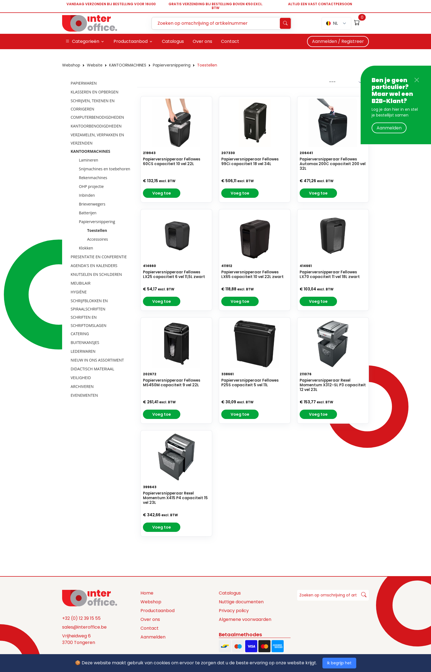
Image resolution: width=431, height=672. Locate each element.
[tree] (98, 239)
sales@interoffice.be (84, 627)
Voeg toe (161, 193)
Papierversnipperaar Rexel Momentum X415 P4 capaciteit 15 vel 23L (175, 498)
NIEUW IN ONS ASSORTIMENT (97, 360)
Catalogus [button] (173, 41)
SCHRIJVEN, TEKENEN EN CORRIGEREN (93, 105)
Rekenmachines (93, 177)
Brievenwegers (92, 204)
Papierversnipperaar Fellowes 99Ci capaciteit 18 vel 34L (250, 161)
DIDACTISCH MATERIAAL (92, 368)
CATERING (80, 333)
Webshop (71, 65)
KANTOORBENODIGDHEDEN (96, 126)
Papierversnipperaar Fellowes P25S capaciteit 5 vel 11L (250, 383)
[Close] (416, 80)
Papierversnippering (171, 65)
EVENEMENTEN (84, 395)
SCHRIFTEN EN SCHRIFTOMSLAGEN (88, 321)
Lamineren (88, 160)
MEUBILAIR (80, 283)
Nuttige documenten (241, 602)
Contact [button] (230, 41)
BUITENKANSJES (85, 342)
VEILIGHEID (81, 377)
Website (95, 65)
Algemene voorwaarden (245, 619)
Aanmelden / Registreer (338, 41)
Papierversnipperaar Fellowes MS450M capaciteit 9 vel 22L (171, 383)
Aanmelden (389, 128)
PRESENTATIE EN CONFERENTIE (99, 256)
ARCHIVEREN (82, 386)
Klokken (86, 248)
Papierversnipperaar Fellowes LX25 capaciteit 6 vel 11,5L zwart (174, 274)
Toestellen (207, 65)
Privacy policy (234, 610)
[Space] (89, 598)
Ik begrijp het (339, 663)
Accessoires (97, 239)
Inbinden (87, 195)
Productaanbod (157, 610)
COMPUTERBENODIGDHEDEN (97, 117)
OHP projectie (91, 186)
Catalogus (230, 593)
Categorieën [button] (82, 41)
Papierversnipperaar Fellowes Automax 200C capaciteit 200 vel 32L (333, 164)
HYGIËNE (79, 292)
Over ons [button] (202, 41)
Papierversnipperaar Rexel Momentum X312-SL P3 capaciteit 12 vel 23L (333, 385)
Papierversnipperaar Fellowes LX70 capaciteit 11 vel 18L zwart (330, 274)
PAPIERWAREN (84, 83)
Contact (149, 628)
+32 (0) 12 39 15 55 (81, 618)
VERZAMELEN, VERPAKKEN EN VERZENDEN (97, 139)
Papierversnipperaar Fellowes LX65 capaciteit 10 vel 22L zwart (252, 274)
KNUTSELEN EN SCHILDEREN (96, 274)
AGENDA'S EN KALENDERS (94, 265)
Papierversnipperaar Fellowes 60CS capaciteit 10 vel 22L (171, 161)
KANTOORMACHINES (127, 65)
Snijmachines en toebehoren (104, 168)
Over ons (150, 619)
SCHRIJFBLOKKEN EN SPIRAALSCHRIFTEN (89, 305)
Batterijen (87, 212)
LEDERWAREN (83, 351)
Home (146, 593)
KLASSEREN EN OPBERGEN (94, 92)
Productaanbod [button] (131, 41)
